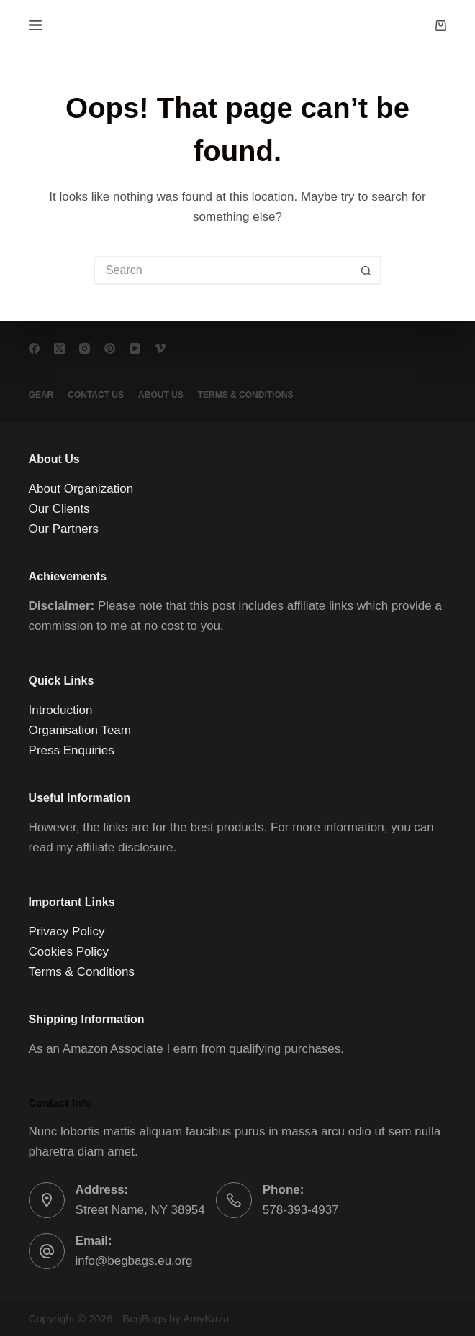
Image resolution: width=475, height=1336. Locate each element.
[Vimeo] (160, 348)
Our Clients (59, 509)
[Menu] (35, 25)
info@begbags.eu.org (134, 1261)
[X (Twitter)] (59, 348)
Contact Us (96, 395)
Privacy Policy (67, 931)
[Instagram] (84, 348)
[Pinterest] (109, 348)
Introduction (61, 710)
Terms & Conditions (82, 972)
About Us (161, 395)
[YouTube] (135, 348)
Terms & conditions (246, 395)
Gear (41, 395)
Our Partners (64, 529)
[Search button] (367, 270)
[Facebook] (34, 348)
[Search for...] (223, 270)
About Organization (81, 488)
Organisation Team (80, 730)
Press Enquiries (71, 750)
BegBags (144, 1318)
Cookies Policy (69, 951)
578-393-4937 (301, 1210)
